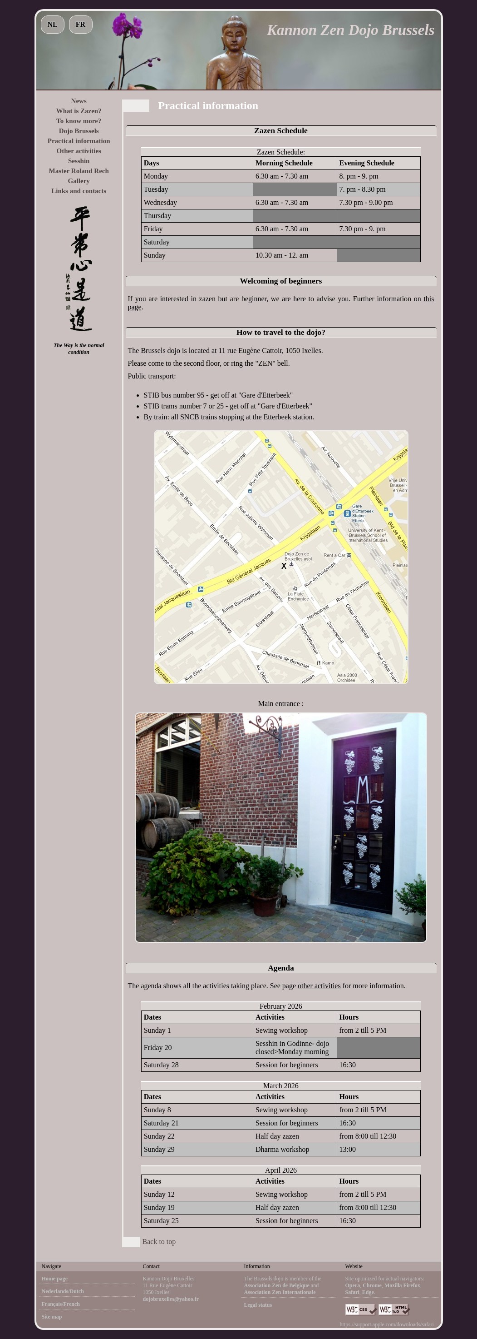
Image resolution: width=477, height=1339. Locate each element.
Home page (55, 1278)
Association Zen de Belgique (277, 1285)
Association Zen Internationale (280, 1292)
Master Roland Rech (79, 170)
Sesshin (79, 160)
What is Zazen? (79, 110)
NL (52, 24)
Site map (52, 1317)
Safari (352, 1292)
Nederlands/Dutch (63, 1291)
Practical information (79, 140)
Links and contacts (78, 190)
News (79, 101)
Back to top (159, 1241)
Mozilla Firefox (402, 1285)
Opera (352, 1285)
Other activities (78, 150)
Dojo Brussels (79, 130)
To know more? (78, 120)
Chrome (372, 1285)
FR (80, 24)
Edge (368, 1292)
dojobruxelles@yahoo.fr (171, 1299)
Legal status (258, 1305)
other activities (319, 986)
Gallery (79, 180)
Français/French (61, 1304)
